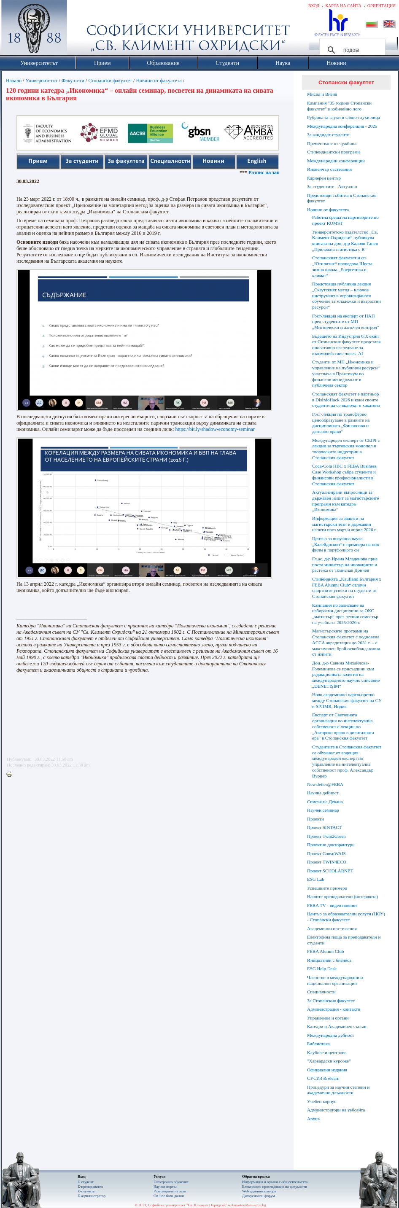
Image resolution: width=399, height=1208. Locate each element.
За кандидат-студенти (328, 134)
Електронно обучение (171, 1182)
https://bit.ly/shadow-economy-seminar (214, 429)
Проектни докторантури (331, 844)
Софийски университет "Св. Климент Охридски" (82, 29)
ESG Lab (315, 879)
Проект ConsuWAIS (326, 853)
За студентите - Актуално (332, 186)
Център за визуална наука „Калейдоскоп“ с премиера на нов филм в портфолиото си (345, 544)
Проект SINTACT (324, 827)
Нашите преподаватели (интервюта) (342, 896)
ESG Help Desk (322, 968)
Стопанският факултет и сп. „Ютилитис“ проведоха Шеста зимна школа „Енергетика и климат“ (342, 266)
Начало (14, 80)
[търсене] (351, 50)
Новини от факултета (158, 80)
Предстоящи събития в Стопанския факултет (341, 198)
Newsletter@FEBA (325, 784)
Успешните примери (327, 888)
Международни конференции (336, 160)
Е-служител (87, 1191)
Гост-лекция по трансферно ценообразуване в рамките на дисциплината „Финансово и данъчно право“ (340, 423)
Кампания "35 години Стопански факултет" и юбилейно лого (339, 105)
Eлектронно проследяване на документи (274, 1186)
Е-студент (86, 1182)
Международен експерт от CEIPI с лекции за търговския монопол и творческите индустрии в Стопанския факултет (346, 449)
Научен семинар (323, 810)
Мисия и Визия (322, 94)
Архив (313, 1118)
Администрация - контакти (333, 1009)
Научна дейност (323, 792)
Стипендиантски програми (333, 151)
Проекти (315, 818)
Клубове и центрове (326, 1052)
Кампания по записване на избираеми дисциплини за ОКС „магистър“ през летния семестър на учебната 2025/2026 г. (345, 614)
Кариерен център (324, 177)
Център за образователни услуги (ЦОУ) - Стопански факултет (346, 916)
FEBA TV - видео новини (332, 905)
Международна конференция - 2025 (342, 126)
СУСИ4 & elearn (323, 1078)
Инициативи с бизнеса (329, 960)
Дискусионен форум (258, 1196)
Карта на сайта (343, 5)
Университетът (41, 80)
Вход (314, 5)
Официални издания (327, 1069)
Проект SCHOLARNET (330, 870)
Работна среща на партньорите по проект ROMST (345, 220)
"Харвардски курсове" (329, 1060)
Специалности (321, 991)
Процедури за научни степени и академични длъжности (338, 1089)
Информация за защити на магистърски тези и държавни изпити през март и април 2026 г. (344, 524)
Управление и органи (328, 1017)
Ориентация (381, 5)
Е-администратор (91, 1196)
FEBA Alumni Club (325, 951)
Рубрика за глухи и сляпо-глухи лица (343, 117)
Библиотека (318, 1043)
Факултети (73, 80)
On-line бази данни (169, 1196)
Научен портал (165, 1186)
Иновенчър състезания (329, 169)
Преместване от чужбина (331, 143)
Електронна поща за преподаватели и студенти (343, 939)
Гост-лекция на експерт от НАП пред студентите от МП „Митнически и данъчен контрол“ (345, 321)
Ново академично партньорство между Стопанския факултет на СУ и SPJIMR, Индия (347, 700)
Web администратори (259, 1191)
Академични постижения (332, 928)
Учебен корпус (321, 1101)
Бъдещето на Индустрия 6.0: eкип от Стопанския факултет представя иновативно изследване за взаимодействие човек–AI (346, 345)
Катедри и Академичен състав (337, 1026)
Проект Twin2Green (326, 836)
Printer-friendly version (11, 774)
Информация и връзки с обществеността (274, 1182)
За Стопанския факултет (331, 1000)
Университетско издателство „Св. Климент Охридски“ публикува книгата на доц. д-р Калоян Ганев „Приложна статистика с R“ (345, 240)
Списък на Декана (325, 801)
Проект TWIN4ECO (326, 861)
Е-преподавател (90, 1186)
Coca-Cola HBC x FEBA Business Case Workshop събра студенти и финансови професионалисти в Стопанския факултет (344, 474)
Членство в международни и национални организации (335, 980)
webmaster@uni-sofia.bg (247, 1205)
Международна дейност (330, 1035)
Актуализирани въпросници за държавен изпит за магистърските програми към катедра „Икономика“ (345, 501)
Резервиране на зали (170, 1191)
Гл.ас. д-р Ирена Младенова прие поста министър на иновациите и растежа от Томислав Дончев (344, 564)
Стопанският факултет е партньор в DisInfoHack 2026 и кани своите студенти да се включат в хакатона (346, 399)
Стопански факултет (110, 80)
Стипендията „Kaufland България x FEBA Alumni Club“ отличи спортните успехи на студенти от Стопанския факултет (346, 587)
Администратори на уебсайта (336, 1109)
